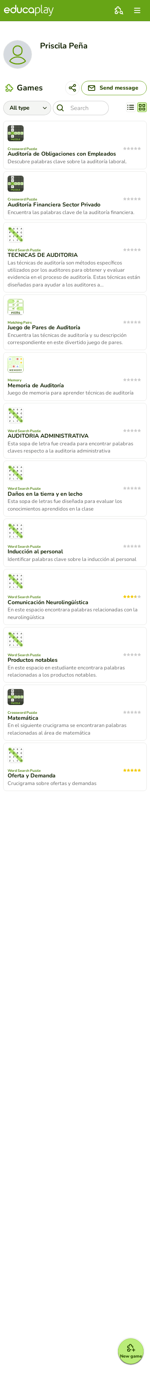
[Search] (81, 108)
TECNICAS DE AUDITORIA (43, 255)
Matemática (23, 718)
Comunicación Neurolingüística (48, 602)
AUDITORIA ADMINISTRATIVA (48, 436)
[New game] (131, 1351)
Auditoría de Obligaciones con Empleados (62, 154)
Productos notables (33, 660)
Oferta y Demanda (32, 776)
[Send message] (114, 88)
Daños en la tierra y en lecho (45, 494)
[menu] (137, 10)
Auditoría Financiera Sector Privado (54, 205)
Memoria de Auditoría (36, 386)
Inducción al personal (35, 552)
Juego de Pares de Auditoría (44, 327)
